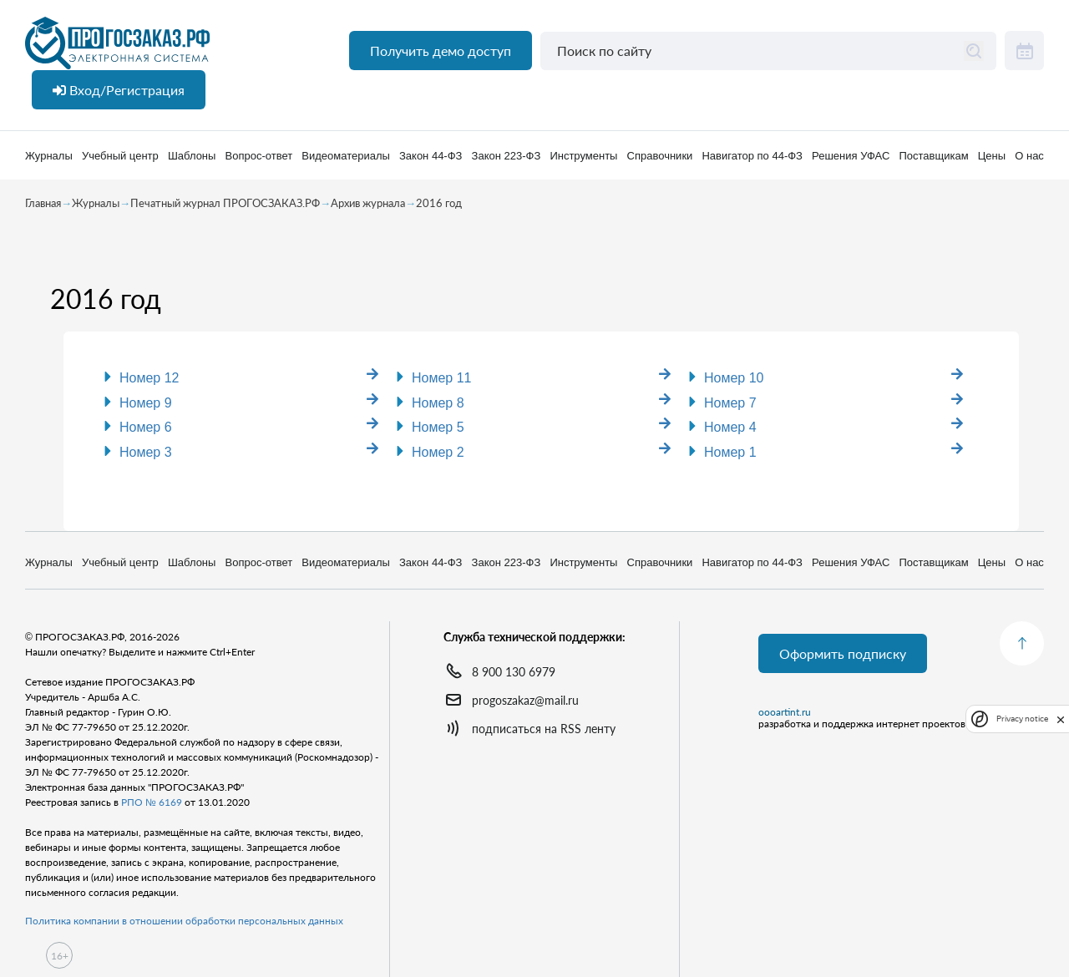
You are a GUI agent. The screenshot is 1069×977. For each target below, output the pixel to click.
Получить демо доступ (440, 50)
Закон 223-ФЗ (506, 155)
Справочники (660, 155)
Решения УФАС (850, 155)
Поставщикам (933, 155)
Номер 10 (734, 378)
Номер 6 (145, 427)
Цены (992, 155)
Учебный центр (120, 155)
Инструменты (583, 155)
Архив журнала (368, 203)
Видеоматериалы (345, 155)
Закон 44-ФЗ (430, 155)
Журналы (49, 155)
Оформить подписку (842, 653)
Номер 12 (149, 378)
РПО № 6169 (151, 802)
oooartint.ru (784, 712)
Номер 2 (438, 452)
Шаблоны (192, 155)
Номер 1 (730, 452)
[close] (1060, 718)
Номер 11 (442, 378)
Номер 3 (145, 452)
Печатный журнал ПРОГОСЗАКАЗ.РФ (225, 203)
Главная (43, 203)
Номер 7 (730, 403)
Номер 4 (730, 427)
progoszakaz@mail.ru (525, 700)
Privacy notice (1022, 718)
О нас (1029, 155)
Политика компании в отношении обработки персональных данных (184, 920)
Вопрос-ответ (259, 155)
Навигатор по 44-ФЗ (752, 155)
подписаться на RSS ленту (544, 728)
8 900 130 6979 (513, 672)
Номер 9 (145, 403)
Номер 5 (438, 427)
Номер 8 (438, 403)
